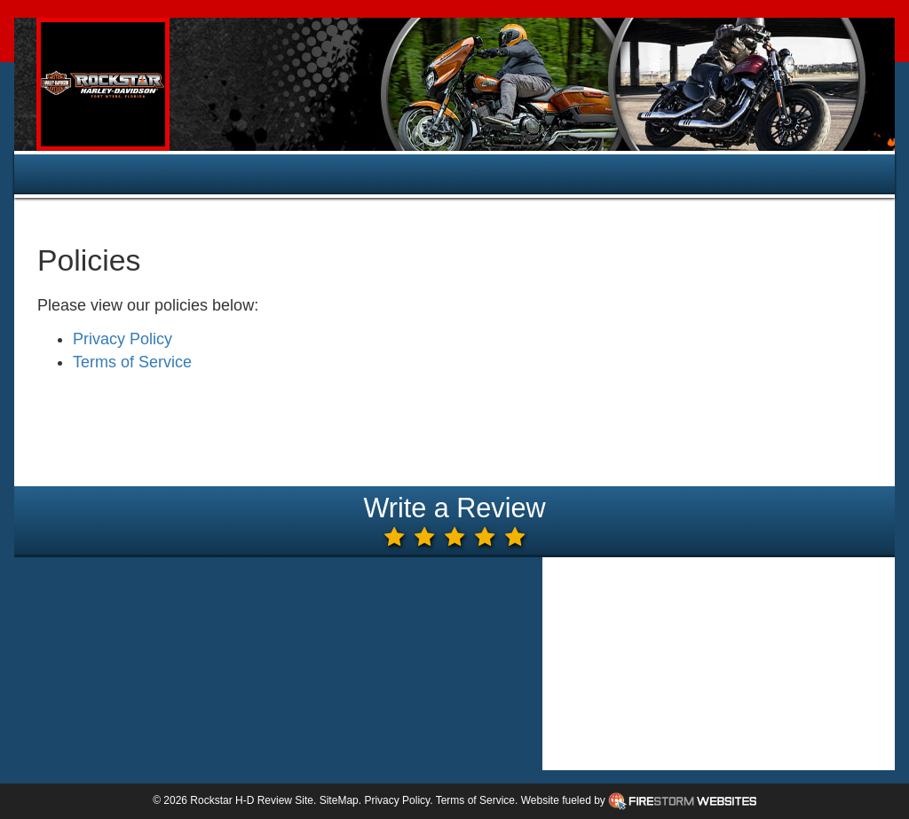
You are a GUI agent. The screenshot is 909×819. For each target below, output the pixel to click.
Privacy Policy (122, 339)
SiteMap (339, 800)
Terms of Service (132, 362)
